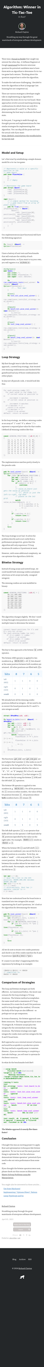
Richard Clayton (22, 31)
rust (18, 1319)
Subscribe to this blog (22, 1305)
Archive (22, 1340)
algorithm (13, 1319)
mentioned (12, 64)
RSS (30, 1340)
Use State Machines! (12, 1269)
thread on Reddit (19, 58)
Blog (14, 1340)
